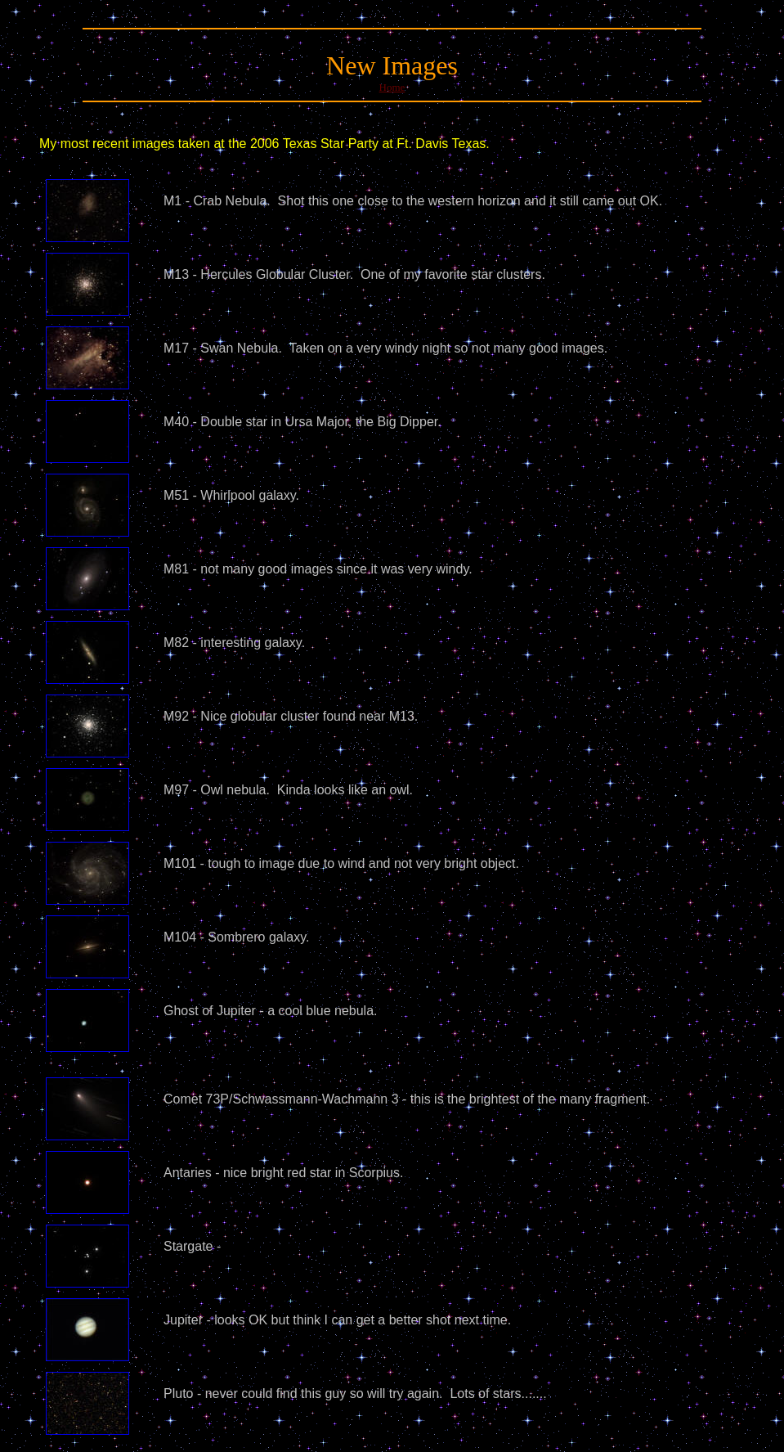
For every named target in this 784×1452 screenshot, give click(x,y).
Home (392, 87)
